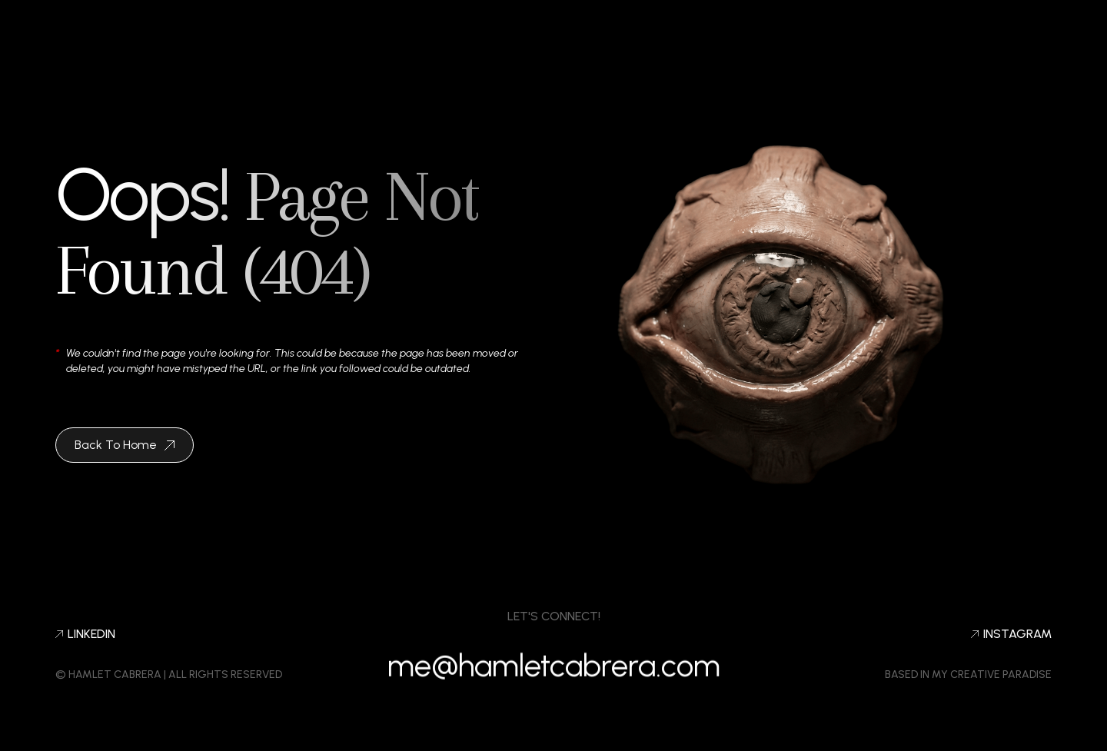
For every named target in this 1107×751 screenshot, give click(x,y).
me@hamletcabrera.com (553, 672)
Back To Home (125, 444)
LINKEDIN (85, 634)
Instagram (1011, 634)
